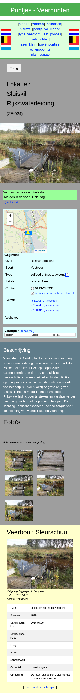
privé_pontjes (49, 44)
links (33, 54)
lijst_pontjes (52, 34)
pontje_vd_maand (46, 29)
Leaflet (40, 250)
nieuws (25, 29)
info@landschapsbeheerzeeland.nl (54, 293)
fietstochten (40, 39)
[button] (28, 233)
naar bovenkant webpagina (40, 687)
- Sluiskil (45, 305)
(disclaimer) (11, 202)
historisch (54, 24)
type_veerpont (29, 34)
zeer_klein (28, 44)
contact (44, 54)
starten (24, 24)
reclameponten (40, 49)
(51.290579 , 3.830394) (44, 300)
